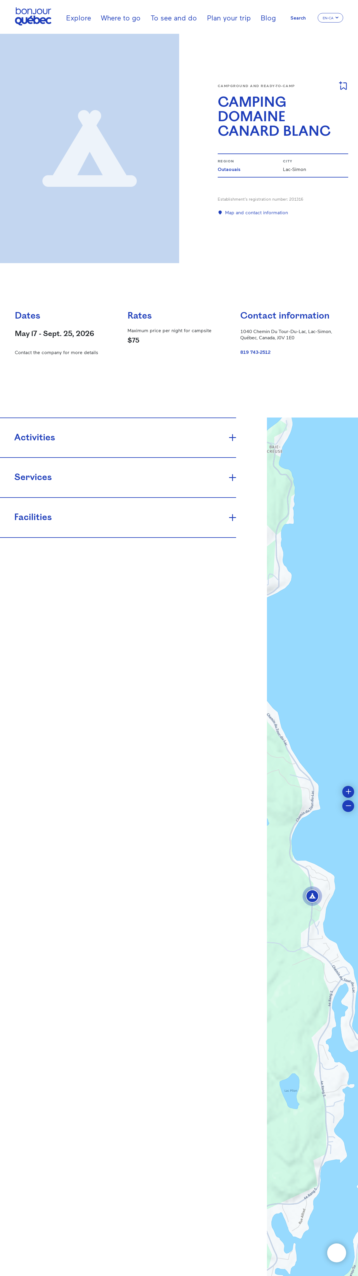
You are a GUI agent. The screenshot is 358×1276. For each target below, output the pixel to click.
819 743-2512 (255, 352)
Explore (78, 17)
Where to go (121, 17)
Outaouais (229, 169)
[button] (312, 896)
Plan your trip (229, 17)
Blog (268, 17)
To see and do (174, 17)
